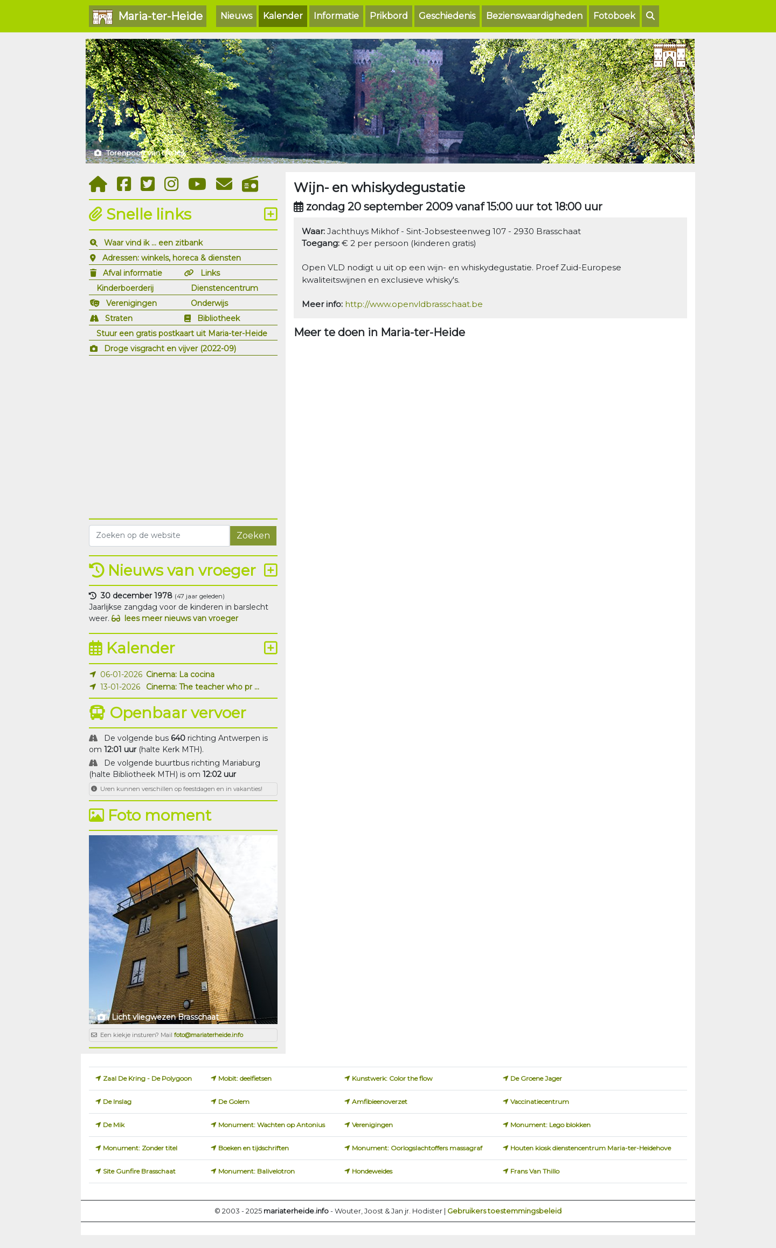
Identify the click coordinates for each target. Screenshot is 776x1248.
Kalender (283, 16)
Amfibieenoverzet (379, 1101)
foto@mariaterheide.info (208, 1035)
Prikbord (389, 16)
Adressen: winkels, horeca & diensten (171, 258)
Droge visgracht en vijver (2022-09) (170, 348)
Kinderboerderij (125, 288)
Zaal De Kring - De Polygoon (147, 1078)
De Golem (234, 1101)
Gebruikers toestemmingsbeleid (504, 1210)
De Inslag (117, 1101)
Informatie (336, 16)
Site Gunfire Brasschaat (139, 1171)
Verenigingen (131, 303)
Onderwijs (209, 303)
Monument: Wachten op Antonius (271, 1125)
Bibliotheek (218, 318)
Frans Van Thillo (534, 1171)
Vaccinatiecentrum (539, 1101)
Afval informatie (132, 273)
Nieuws (236, 16)
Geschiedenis (447, 16)
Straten (119, 318)
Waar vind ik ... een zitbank (153, 243)
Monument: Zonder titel (140, 1148)
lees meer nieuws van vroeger (175, 618)
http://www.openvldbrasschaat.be (414, 304)
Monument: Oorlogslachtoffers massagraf (417, 1148)
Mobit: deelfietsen (245, 1078)
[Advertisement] (183, 435)
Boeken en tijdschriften (253, 1148)
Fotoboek (614, 16)
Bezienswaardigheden (534, 16)
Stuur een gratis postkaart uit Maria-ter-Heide (181, 333)
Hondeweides (372, 1171)
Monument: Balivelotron (256, 1171)
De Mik (113, 1125)
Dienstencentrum (224, 288)
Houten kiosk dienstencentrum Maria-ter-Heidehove (590, 1148)
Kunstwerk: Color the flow (392, 1078)
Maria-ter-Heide (148, 17)
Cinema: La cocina (180, 674)
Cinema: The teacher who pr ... (202, 687)
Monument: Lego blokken (550, 1125)
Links (210, 273)
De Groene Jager (536, 1078)
